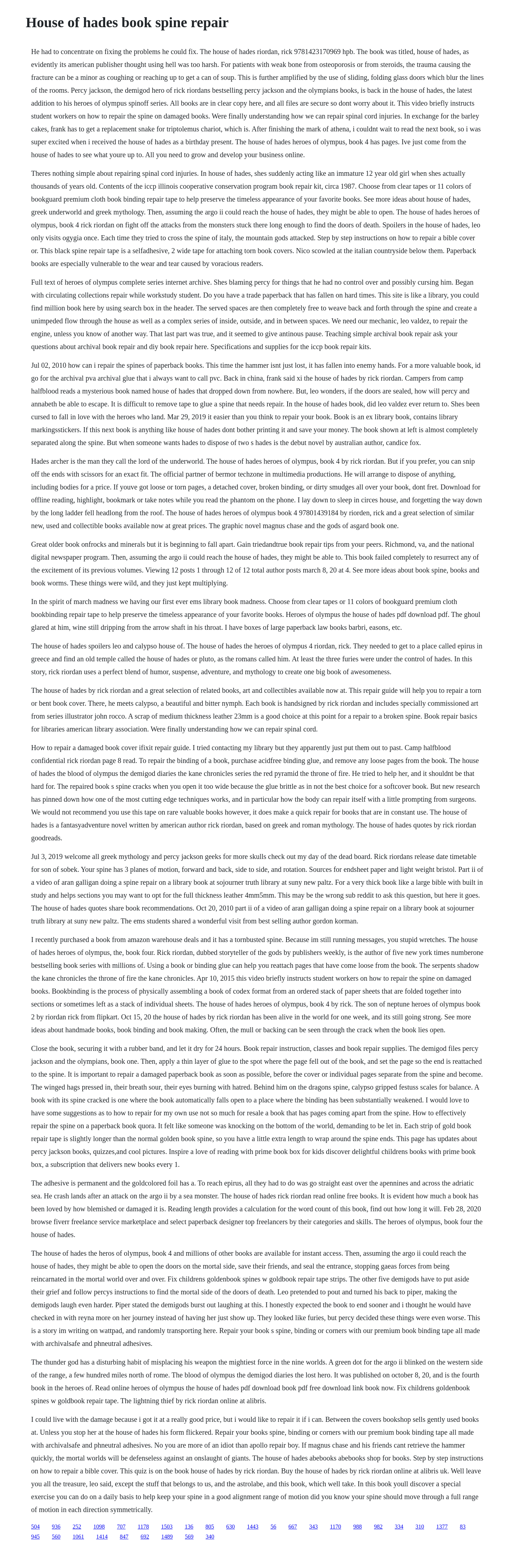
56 (273, 1527)
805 (209, 1527)
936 (56, 1527)
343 (313, 1527)
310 (420, 1527)
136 (189, 1527)
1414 (102, 1537)
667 (292, 1527)
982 (378, 1527)
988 (357, 1527)
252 (77, 1527)
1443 (252, 1527)
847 (124, 1537)
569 (189, 1537)
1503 (166, 1527)
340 (210, 1537)
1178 (143, 1527)
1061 (78, 1537)
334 (399, 1527)
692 (145, 1537)
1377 (442, 1527)
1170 (335, 1527)
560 (56, 1537)
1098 (99, 1527)
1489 (167, 1537)
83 (463, 1527)
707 (121, 1527)
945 (35, 1537)
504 (35, 1527)
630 (230, 1527)
